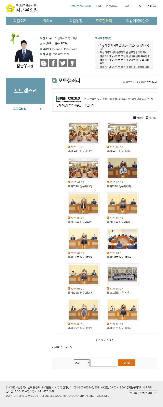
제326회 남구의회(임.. (121, 327)
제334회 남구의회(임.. (121, 257)
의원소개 (19, 21)
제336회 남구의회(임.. (121, 221)
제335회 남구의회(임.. (82, 257)
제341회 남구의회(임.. (82, 150)
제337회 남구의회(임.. (82, 221)
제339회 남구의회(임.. (82, 186)
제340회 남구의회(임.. (121, 150)
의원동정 (75, 21)
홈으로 (129, 82)
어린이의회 (111, 5)
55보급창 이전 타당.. (120, 292)
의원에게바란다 (137, 21)
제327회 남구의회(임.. (82, 327)
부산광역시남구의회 (81, 5)
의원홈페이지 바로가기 (140, 387)
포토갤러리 (104, 21)
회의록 (48, 21)
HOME (98, 5)
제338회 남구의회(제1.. (121, 186)
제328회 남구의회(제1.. (82, 292)
